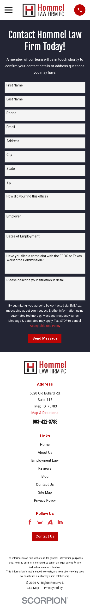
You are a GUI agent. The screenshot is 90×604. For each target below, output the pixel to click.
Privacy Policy (45, 500)
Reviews (44, 468)
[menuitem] (33, 588)
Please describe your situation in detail (35, 280)
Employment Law (45, 460)
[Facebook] (29, 522)
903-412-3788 (45, 422)
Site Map (45, 492)
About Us (45, 452)
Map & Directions (44, 413)
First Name (14, 85)
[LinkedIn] (60, 522)
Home (45, 444)
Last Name (14, 99)
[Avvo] (50, 522)
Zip (8, 182)
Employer (13, 216)
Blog (45, 476)
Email (10, 127)
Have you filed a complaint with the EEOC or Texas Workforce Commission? (44, 258)
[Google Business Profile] (39, 522)
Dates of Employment (23, 236)
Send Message (45, 338)
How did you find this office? (27, 196)
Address (12, 141)
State (10, 169)
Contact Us (45, 484)
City (9, 155)
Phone (11, 113)
